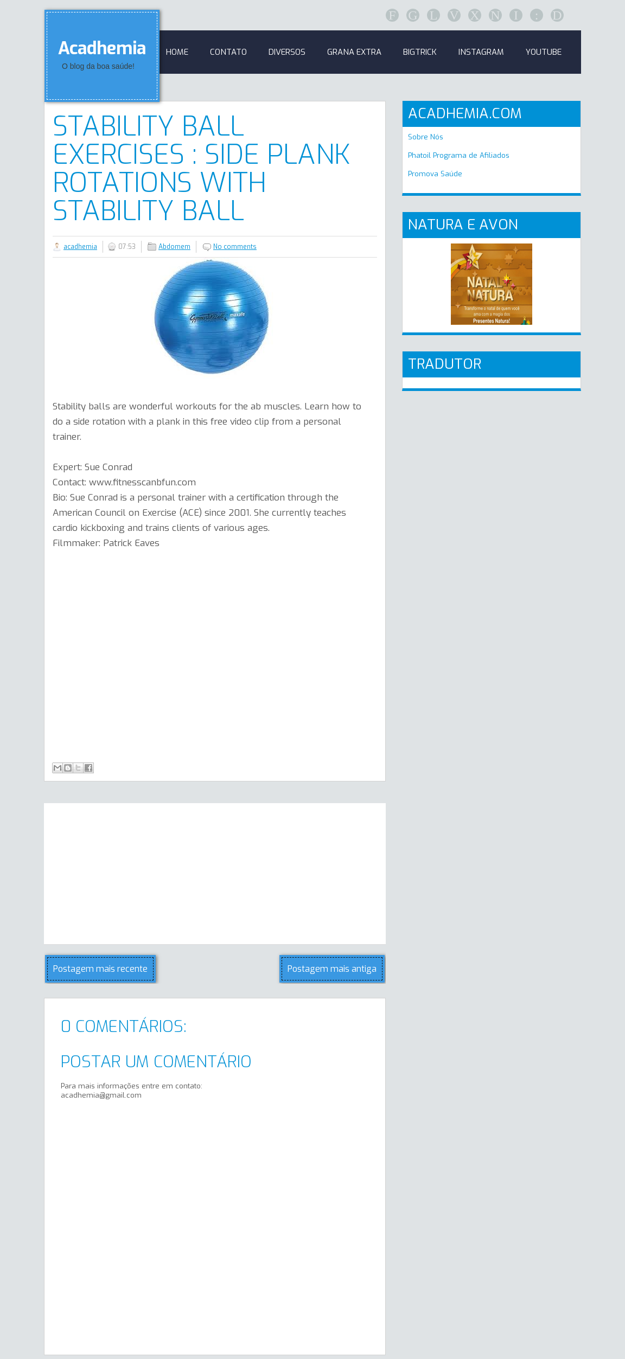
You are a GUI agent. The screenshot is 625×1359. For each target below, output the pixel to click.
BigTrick (420, 52)
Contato (228, 52)
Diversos (287, 52)
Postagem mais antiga (332, 969)
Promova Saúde (435, 173)
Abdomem (174, 246)
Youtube (544, 52)
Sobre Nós (425, 137)
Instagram (481, 52)
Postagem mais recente (100, 969)
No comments (235, 246)
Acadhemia (102, 48)
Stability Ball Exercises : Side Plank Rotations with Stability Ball (201, 168)
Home (177, 52)
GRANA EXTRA (354, 52)
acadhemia (80, 246)
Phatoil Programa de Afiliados (458, 155)
